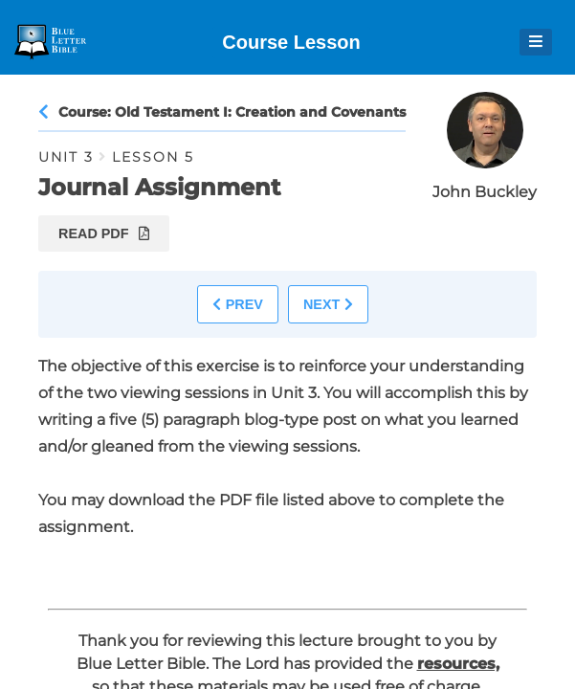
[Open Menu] (536, 42)
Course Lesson (291, 42)
